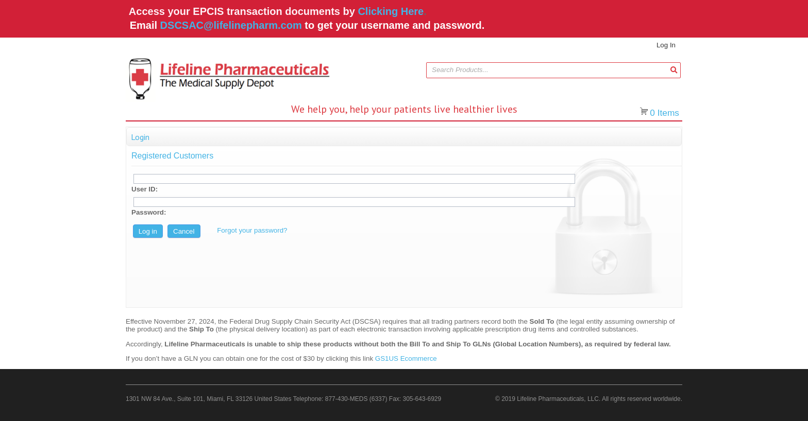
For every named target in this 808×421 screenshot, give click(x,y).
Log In (666, 45)
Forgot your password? (252, 230)
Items (664, 113)
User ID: (144, 189)
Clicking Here (391, 11)
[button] (673, 70)
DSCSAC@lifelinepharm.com (231, 25)
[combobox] (553, 70)
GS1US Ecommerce (406, 358)
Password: (148, 212)
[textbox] (548, 70)
